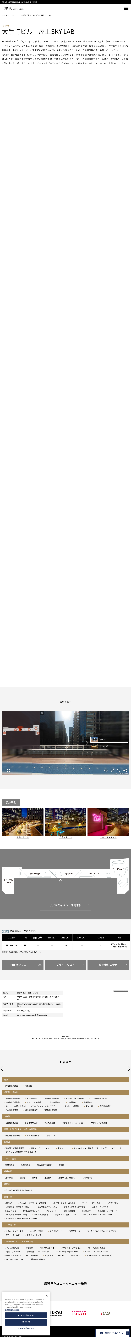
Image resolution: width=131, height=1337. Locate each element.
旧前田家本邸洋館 (12, 1135)
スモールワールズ (12, 1235)
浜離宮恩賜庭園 (11, 1086)
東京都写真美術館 (51, 1098)
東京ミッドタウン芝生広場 (74, 1207)
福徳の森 (9, 1203)
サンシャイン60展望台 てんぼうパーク (20, 1152)
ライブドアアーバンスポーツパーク (97, 1215)
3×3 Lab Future (12, 1248)
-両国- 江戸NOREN (12, 1252)
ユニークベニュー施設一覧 (19, 15)
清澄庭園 (28, 1086)
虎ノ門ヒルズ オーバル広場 (64, 1203)
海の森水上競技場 (41, 1215)
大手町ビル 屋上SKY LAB (65, 1215)
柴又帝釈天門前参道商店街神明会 (18, 1190)
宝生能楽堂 (25, 1165)
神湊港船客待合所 (38, 1259)
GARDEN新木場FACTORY (67, 1252)
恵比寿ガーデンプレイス (107, 1211)
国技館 (61, 1165)
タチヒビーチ (51, 1211)
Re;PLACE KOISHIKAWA (54, 1255)
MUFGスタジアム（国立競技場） (100, 1255)
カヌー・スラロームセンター (96, 1252)
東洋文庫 (89, 1106)
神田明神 (47, 1178)
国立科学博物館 (31, 1110)
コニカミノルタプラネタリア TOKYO (101, 1231)
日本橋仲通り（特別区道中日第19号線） (21, 1218)
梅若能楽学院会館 (44, 1165)
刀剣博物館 (72, 1102)
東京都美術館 (32, 1098)
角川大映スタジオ (47, 1248)
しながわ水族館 (31, 1123)
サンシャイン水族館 (99, 1123)
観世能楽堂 (9, 1165)
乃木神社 (9, 1178)
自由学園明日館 (33, 1135)
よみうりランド (56, 1231)
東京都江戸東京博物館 (75, 1098)
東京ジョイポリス (34, 1235)
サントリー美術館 (71, 1106)
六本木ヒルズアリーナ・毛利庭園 (33, 1203)
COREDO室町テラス (31, 1211)
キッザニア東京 (36, 1231)
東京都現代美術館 (12, 1102)
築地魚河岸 (86, 1211)
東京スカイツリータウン (41, 1148)
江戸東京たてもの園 (99, 1098)
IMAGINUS (75, 1255)
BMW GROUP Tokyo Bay (47, 1207)
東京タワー (62, 1148)
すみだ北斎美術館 (34, 1102)
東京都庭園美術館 (12, 1098)
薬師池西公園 (69, 1211)
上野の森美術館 (54, 1102)
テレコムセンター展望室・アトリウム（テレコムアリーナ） (98, 1148)
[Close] (47, 1296)
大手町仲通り (112, 1203)
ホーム (4, 15)
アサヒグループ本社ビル (71, 1248)
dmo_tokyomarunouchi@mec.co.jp (32, 1015)
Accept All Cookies (26, 1315)
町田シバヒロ (10, 1211)
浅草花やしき (74, 1231)
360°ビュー (65, 702)
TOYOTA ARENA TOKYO (14, 1259)
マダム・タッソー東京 (14, 1231)
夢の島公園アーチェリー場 (16, 1215)
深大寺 (34, 1178)
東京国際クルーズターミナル (39, 1252)
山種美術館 (88, 1102)
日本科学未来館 (11, 1110)
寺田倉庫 (29, 1248)
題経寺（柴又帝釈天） (67, 1178)
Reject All (26, 1322)
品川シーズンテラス (100, 1207)
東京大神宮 (87, 1178)
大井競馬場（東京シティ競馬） (17, 1207)
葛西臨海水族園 (11, 1123)
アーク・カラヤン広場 (91, 1203)
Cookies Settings (26, 1328)
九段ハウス (50, 1135)
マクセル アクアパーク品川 (73, 1123)
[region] (26, 1314)
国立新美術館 (105, 1106)
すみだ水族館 (49, 1123)
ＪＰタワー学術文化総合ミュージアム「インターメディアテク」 (31, 1106)
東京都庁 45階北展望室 (14, 1148)
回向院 (22, 1178)
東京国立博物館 (50, 1110)
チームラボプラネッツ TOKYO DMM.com (21, 1255)
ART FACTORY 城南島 (96, 1248)
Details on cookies (12, 1310)
